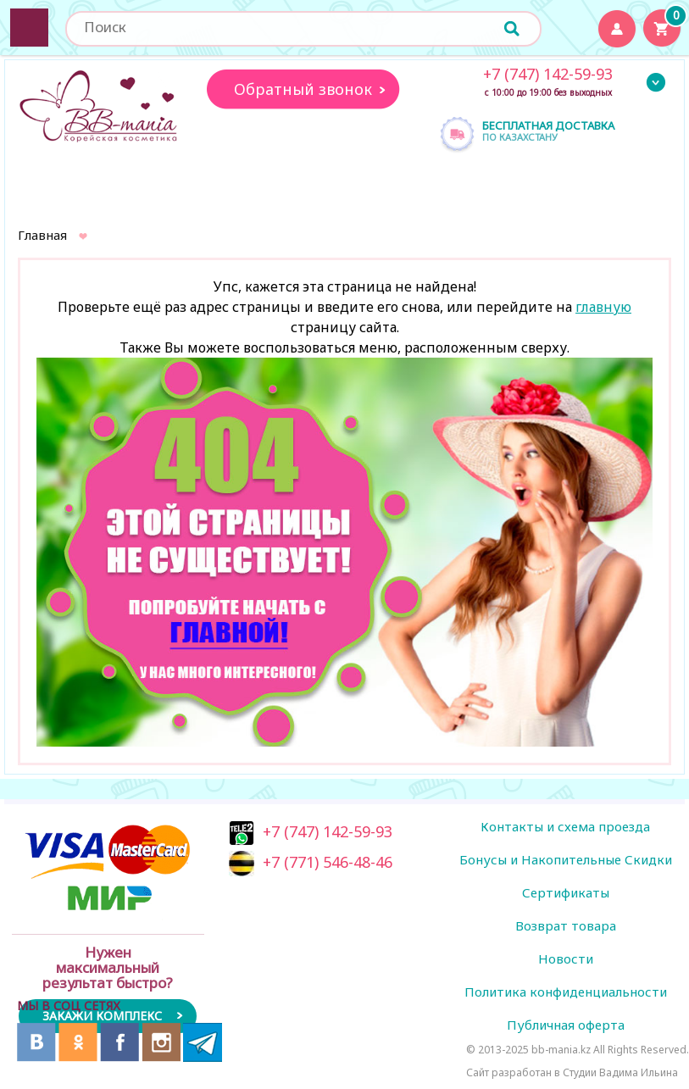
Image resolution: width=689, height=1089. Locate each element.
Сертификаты (565, 892)
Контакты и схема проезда (565, 826)
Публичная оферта (566, 1024)
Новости (565, 958)
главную (603, 306)
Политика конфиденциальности (565, 991)
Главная (42, 234)
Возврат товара (565, 925)
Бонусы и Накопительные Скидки (565, 859)
